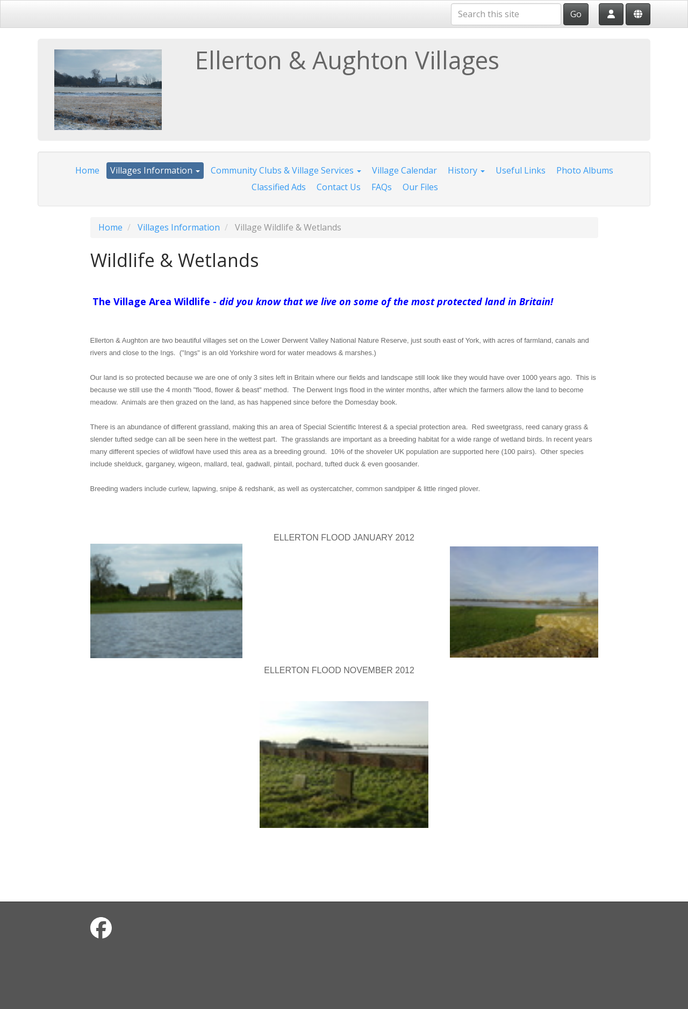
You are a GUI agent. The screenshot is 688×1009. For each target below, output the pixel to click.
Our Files (420, 187)
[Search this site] (506, 14)
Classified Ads (279, 187)
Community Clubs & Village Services (286, 170)
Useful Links (521, 170)
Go (576, 14)
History (466, 170)
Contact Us (339, 187)
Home (87, 170)
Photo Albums (584, 170)
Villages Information (155, 170)
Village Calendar (404, 170)
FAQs (381, 187)
